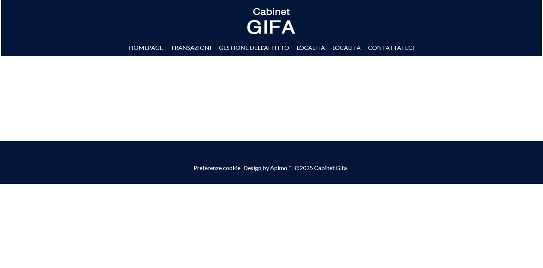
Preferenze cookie (217, 167)
